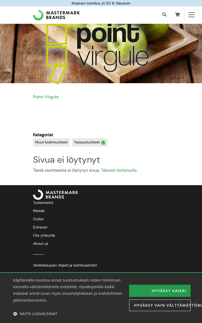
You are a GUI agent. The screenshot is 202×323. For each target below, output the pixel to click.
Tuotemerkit (43, 202)
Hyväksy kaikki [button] (169, 290)
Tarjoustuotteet (90, 142)
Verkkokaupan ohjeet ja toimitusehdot (65, 265)
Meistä (38, 210)
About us (40, 243)
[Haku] (164, 15)
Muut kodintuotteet (51, 142)
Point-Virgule (46, 97)
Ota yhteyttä (44, 235)
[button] (177, 15)
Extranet (40, 227)
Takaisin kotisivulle (119, 170)
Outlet (38, 219)
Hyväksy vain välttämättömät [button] (162, 305)
